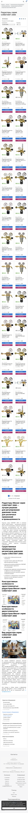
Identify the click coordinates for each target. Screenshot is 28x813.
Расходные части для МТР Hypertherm (11, 732)
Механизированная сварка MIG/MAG (11, 707)
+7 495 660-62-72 (13, 759)
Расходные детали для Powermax (10, 730)
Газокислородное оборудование (10, 712)
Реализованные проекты (21, 783)
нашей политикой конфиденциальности (17, 805)
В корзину (7, 51)
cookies (13, 802)
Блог (14, 792)
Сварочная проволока (8, 742)
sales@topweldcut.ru (6, 691)
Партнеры (14, 796)
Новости (7, 781)
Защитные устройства (8, 714)
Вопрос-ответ (14, 794)
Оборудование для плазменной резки (12, 723)
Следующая (16, 495)
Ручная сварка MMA (7, 704)
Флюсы (4, 738)
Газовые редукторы (7, 715)
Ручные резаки (6, 719)
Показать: (18, 22)
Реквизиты (7, 779)
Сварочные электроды (8, 740)
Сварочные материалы (8, 736)
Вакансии (7, 783)
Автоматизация (6, 702)
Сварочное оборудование (8, 700)
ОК (14, 808)
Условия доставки (21, 779)
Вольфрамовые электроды (9, 744)
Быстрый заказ (7, 53)
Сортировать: (4, 22)
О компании (7, 777)
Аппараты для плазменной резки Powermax (12, 725)
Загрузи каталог (21, 784)
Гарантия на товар (21, 781)
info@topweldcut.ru (9, 767)
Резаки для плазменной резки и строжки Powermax (12, 728)
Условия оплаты (21, 777)
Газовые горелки (6, 717)
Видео (21, 786)
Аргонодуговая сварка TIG (8, 706)
